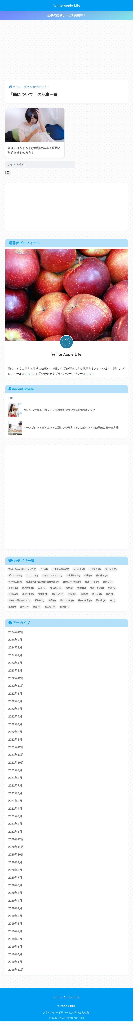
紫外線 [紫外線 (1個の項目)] (39, 600)
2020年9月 (15, 864)
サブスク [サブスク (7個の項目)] (95, 569)
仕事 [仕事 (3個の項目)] (88, 575)
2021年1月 (15, 833)
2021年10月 (16, 764)
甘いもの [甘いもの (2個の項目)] (57, 594)
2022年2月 (15, 733)
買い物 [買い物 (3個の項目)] (100, 600)
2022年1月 (15, 740)
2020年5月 (15, 896)
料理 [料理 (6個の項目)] (112, 588)
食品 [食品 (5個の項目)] (36, 606)
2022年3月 (15, 725)
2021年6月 (15, 795)
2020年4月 (15, 903)
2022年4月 (15, 717)
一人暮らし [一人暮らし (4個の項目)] (73, 575)
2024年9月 (15, 640)
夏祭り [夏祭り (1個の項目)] (107, 581)
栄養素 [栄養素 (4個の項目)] (42, 594)
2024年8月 (15, 647)
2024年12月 (16, 632)
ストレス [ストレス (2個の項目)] (111, 569)
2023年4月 (15, 663)
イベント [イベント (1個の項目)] (79, 569)
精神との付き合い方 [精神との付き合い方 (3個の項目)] (19, 600)
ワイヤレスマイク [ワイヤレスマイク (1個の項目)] (52, 575)
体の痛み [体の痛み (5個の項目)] (102, 575)
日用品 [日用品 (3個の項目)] (13, 594)
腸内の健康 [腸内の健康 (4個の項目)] (85, 600)
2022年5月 (15, 709)
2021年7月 (15, 787)
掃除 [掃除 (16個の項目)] (81, 588)
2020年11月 (16, 849)
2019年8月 (15, 926)
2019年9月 (15, 919)
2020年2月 (15, 911)
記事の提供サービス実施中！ (66, 15)
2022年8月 (15, 694)
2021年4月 (15, 810)
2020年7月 (15, 880)
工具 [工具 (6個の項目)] (41, 588)
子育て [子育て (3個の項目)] (13, 588)
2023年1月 (15, 671)
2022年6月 (15, 702)
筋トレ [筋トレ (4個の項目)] (97, 594)
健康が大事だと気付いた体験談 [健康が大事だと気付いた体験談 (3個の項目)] (42, 581)
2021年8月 (15, 779)
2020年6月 (15, 888)
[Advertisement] (66, 50)
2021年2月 (15, 826)
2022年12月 (16, 678)
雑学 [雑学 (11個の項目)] (24, 606)
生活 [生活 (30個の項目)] (72, 594)
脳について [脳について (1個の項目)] (67, 600)
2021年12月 (16, 748)
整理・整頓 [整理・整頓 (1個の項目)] (97, 588)
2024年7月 (15, 655)
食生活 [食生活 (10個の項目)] (50, 606)
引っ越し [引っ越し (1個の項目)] (55, 588)
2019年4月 (15, 957)
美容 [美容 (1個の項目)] (52, 600)
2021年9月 (15, 771)
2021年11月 (16, 756)
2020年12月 (16, 841)
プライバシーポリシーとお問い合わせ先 (66, 1016)
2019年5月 (15, 950)
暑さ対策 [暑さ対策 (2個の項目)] (28, 594)
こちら (29, 373)
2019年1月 (15, 965)
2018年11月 (16, 973)
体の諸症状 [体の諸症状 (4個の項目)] (15, 581)
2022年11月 (16, 686)
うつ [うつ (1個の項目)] (44, 569)
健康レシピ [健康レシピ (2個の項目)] (92, 581)
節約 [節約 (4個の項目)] (109, 594)
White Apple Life (67, 5)
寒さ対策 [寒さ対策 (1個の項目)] (28, 588)
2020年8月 (15, 872)
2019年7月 (15, 934)
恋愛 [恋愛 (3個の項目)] (69, 588)
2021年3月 (15, 818)
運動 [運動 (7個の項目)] (12, 606)
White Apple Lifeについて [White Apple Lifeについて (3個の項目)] (22, 569)
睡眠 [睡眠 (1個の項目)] (84, 594)
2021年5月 (15, 802)
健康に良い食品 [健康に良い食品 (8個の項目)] (72, 581)
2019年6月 (15, 942)
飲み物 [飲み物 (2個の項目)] (64, 606)
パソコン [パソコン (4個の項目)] (32, 575)
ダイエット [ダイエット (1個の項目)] (15, 575)
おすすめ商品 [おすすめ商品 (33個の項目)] (60, 569)
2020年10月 (16, 857)
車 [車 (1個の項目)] (112, 600)
